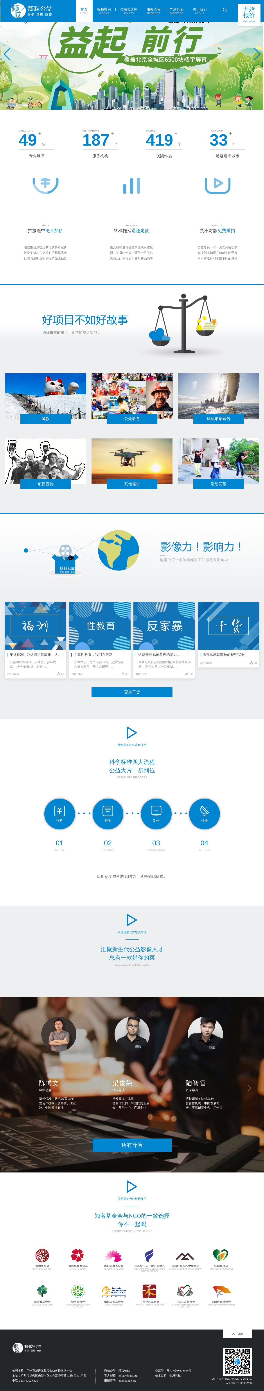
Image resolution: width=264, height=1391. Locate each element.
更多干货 (132, 692)
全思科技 (175, 1375)
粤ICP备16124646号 (179, 1370)
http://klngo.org (127, 1380)
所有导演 (132, 1145)
